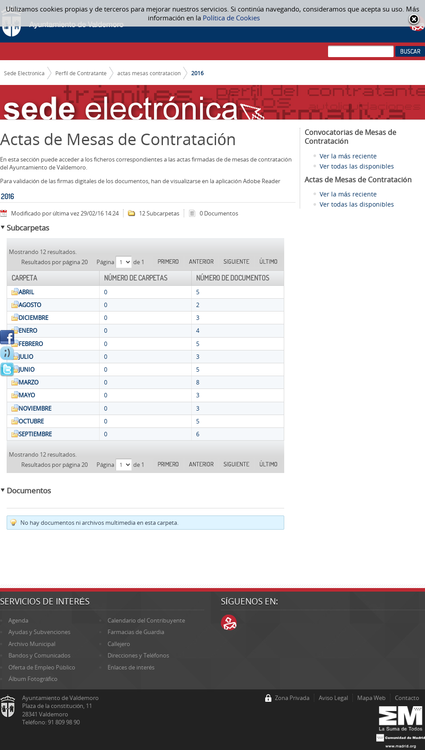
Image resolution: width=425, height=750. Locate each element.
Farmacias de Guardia (136, 632)
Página (106, 262)
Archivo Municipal (31, 644)
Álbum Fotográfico (33, 679)
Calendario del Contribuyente (146, 620)
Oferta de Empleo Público (41, 667)
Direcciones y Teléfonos (138, 655)
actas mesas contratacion (149, 73)
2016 (197, 73)
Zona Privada (292, 698)
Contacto (407, 698)
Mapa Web (371, 698)
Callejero (119, 644)
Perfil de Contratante (81, 73)
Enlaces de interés (131, 667)
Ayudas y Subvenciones (39, 632)
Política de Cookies (231, 17)
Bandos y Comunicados (39, 655)
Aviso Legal (333, 698)
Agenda (18, 620)
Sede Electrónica (24, 73)
